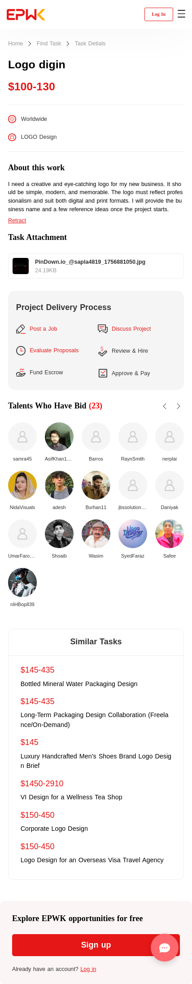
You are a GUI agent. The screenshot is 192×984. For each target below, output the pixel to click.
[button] (181, 14)
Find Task (49, 44)
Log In (159, 14)
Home (15, 44)
